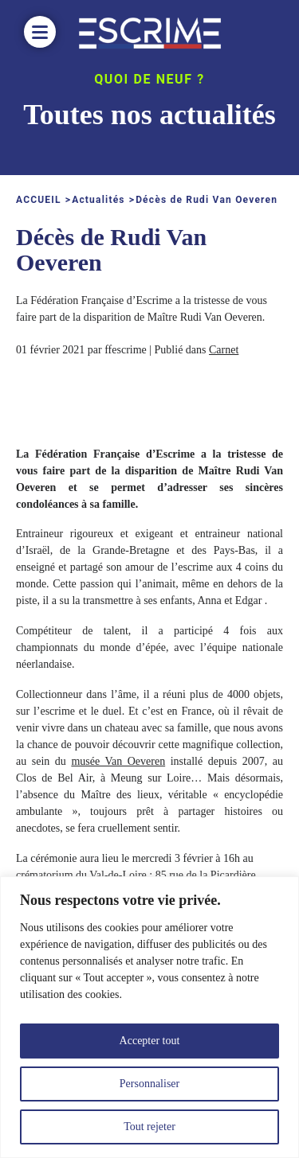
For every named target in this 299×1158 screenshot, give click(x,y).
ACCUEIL (38, 199)
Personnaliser (149, 1084)
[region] (149, 1017)
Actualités (98, 199)
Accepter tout (150, 1041)
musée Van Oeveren (118, 761)
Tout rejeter (149, 1127)
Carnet (223, 350)
